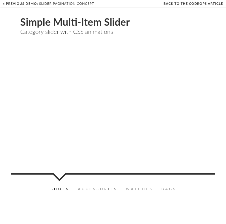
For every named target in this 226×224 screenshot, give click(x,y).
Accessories (98, 189)
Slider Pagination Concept (48, 3)
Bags (169, 189)
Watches (139, 189)
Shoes (60, 189)
